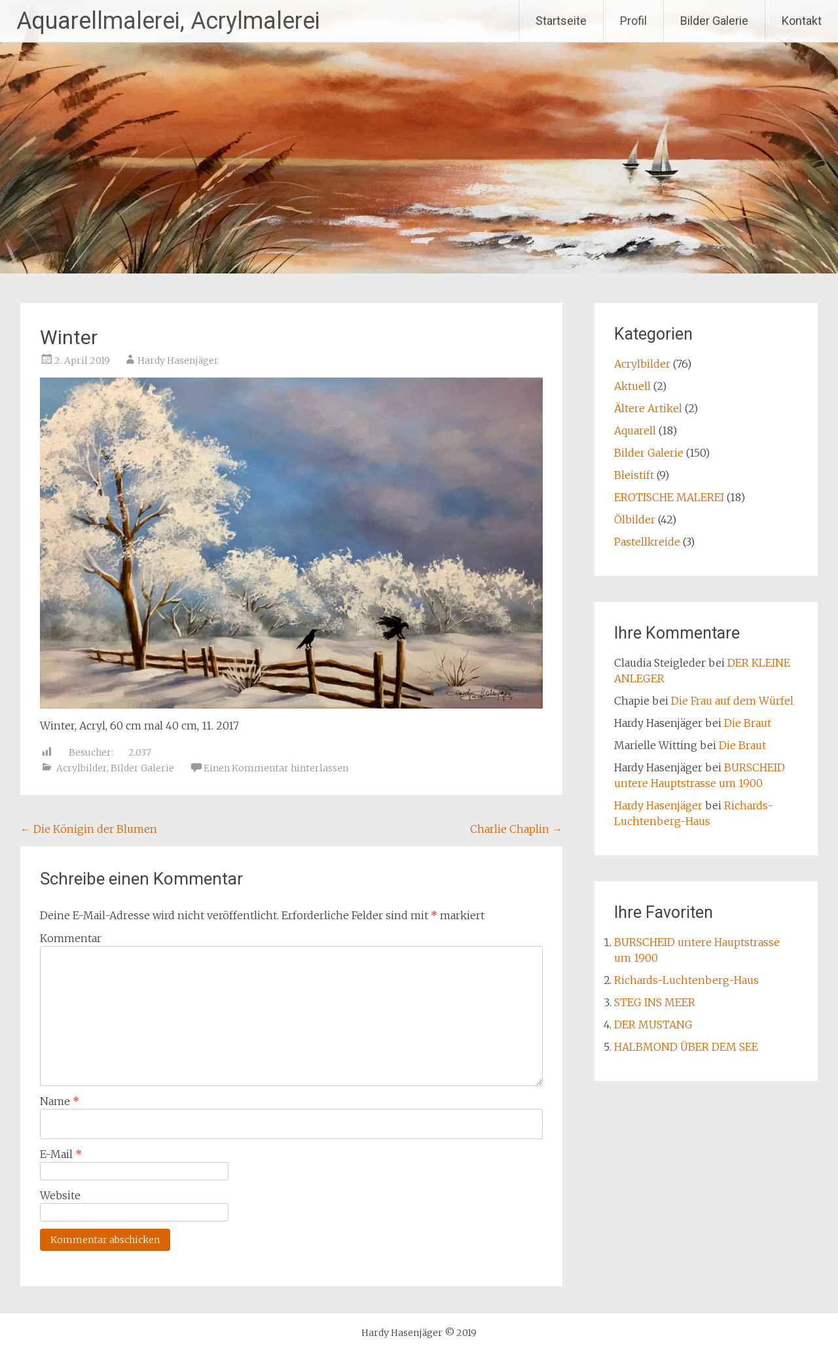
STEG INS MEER (654, 1002)
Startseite (561, 20)
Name (59, 1101)
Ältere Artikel (648, 408)
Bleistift (634, 475)
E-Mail (61, 1154)
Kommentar (70, 938)
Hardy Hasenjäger (178, 360)
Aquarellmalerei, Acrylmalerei (168, 21)
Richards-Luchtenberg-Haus (686, 980)
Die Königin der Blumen (88, 828)
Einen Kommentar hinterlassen (276, 768)
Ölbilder (634, 519)
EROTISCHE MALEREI (669, 497)
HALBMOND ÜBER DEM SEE (686, 1046)
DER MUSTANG (653, 1024)
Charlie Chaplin (516, 828)
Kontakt (802, 20)
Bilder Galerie (714, 20)
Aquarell (635, 430)
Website (60, 1195)
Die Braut (747, 722)
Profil (633, 20)
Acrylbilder (81, 768)
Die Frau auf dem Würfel (732, 700)
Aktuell (632, 386)
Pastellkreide (647, 541)
